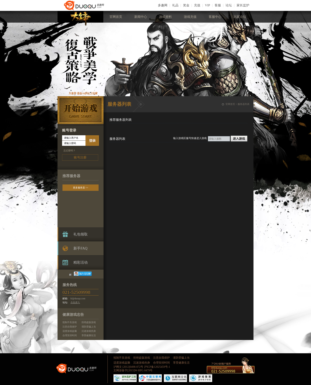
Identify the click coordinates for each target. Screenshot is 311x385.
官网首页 (115, 16)
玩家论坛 (239, 16)
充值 (197, 5)
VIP (207, 5)
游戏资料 (165, 16)
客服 (218, 5)
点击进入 (75, 302)
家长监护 (243, 5)
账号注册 (80, 157)
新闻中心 (140, 16)
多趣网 (162, 5)
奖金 (186, 5)
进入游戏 (239, 138)
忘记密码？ (69, 150)
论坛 (229, 5)
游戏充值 (190, 16)
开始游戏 (81, 110)
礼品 (175, 5)
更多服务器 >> (80, 187)
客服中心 (215, 16)
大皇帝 (80, 18)
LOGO (87, 5)
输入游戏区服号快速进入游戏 (190, 138)
